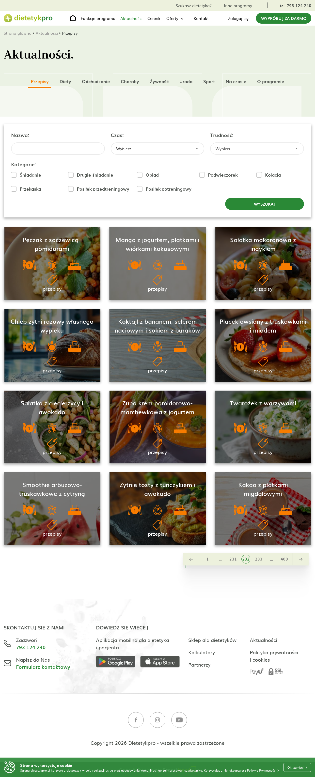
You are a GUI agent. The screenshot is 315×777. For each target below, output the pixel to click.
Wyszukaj (264, 204)
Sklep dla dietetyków (212, 639)
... (220, 559)
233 (258, 559)
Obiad (152, 174)
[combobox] (158, 148)
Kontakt (201, 18)
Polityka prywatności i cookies (274, 655)
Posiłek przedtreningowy (103, 188)
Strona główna (18, 32)
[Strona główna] (28, 18)
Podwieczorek (222, 174)
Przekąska (30, 188)
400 (284, 559)
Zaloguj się (238, 18)
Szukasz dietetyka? (194, 5)
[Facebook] (136, 720)
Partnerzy (199, 664)
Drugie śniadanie (95, 174)
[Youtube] (179, 720)
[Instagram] (157, 720)
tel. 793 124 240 (295, 5)
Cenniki (154, 18)
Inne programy (238, 5)
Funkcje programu (98, 18)
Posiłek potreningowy (168, 188)
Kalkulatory (201, 652)
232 (246, 559)
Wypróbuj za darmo (283, 18)
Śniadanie (30, 174)
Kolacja (273, 174)
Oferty (172, 18)
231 (233, 559)
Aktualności (131, 18)
